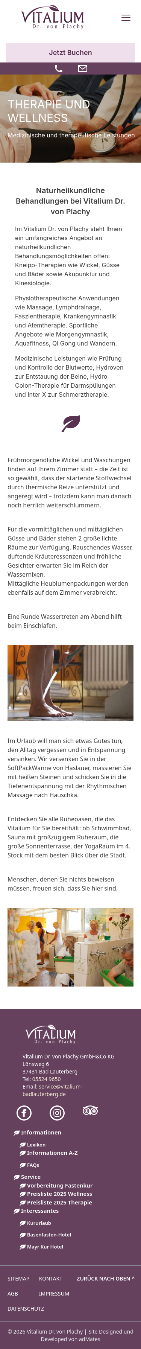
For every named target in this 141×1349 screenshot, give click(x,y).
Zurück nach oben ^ (106, 1278)
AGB (13, 1293)
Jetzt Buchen (70, 52)
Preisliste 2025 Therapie (59, 1202)
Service (31, 1176)
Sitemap (18, 1278)
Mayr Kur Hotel (45, 1246)
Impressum (54, 1293)
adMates (89, 1339)
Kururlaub (39, 1223)
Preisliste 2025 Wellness (59, 1193)
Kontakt (50, 1278)
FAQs (33, 1165)
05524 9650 (46, 1079)
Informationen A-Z (52, 1152)
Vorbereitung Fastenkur (59, 1185)
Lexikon (36, 1144)
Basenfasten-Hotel (49, 1234)
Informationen (41, 1132)
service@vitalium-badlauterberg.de (52, 1090)
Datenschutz (26, 1308)
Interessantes (40, 1210)
